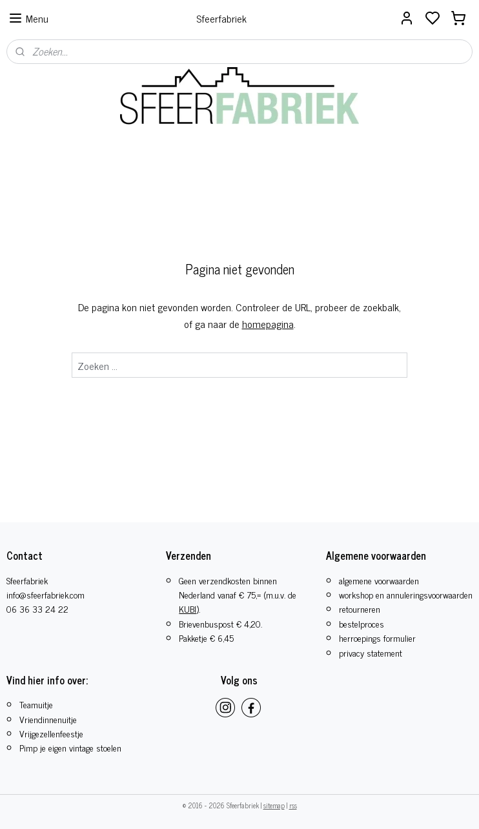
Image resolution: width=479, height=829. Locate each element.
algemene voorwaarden (379, 580)
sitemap (274, 805)
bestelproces (361, 623)
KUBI (187, 608)
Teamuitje (36, 704)
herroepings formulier (377, 637)
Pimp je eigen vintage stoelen (70, 747)
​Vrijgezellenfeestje (51, 733)
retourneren (359, 608)
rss (293, 805)
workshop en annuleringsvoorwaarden (406, 594)
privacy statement (370, 652)
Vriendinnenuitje (48, 718)
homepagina (268, 323)
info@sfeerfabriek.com (45, 594)
